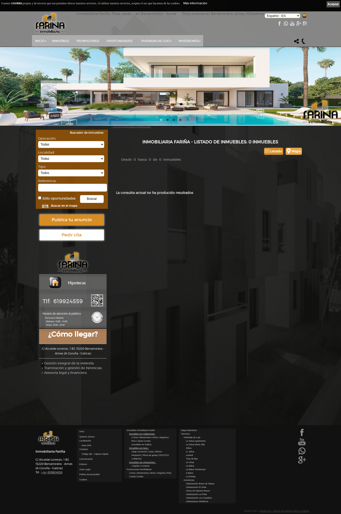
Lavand (189, 455)
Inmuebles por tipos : (139, 448)
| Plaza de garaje (150, 455)
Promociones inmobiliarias (139, 469)
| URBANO (136, 459)
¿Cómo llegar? (73, 334)
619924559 (51, 472)
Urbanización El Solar (196, 487)
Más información (195, 3)
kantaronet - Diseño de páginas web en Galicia (284, 511)
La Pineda (191, 476)
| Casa (150, 451)
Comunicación (86, 459)
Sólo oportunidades (59, 199)
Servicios (185, 434)
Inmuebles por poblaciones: (142, 434)
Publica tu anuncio (72, 219)
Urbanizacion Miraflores (197, 501)
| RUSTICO (163, 455)
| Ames (135, 437)
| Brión (155, 437)
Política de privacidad (89, 474)
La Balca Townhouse (196, 469)
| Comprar (145, 466)
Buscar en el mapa (64, 205)
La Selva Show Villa (195, 444)
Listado (276, 151)
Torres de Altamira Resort (198, 491)
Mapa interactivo (189, 430)
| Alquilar (135, 466)
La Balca (190, 466)
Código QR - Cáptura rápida (95, 454)
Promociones (87, 41)
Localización (85, 441)
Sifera (189, 448)
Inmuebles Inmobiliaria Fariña (141, 430)
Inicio (40, 41)
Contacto (83, 449)
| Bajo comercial (139, 451)
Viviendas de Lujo (155, 41)
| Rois (168, 473)
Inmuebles (60, 41)
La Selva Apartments (196, 441)
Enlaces (83, 464)
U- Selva (190, 451)
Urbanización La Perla (196, 494)
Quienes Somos (86, 437)
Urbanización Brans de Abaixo (200, 483)
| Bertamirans (145, 437)
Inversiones (189, 41)
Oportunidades (119, 41)
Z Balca (189, 473)
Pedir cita (72, 235)
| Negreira (163, 437)
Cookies (83, 479)
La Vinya (190, 462)
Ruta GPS (86, 445)
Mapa (296, 151)
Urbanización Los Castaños (199, 498)
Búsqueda (144, 127)
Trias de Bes (192, 459)
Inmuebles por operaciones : (142, 462)
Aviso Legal (84, 469)
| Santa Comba (143, 441)
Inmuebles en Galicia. (141, 444)
